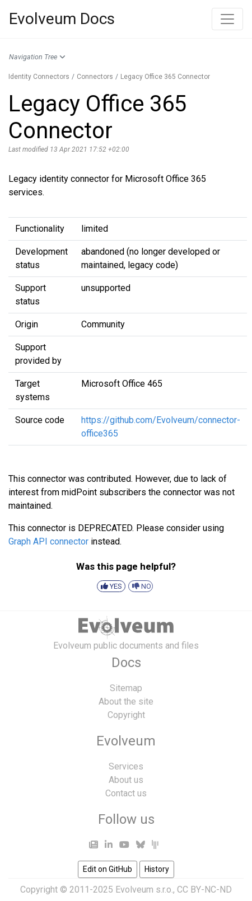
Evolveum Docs (62, 19)
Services (126, 766)
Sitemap (126, 688)
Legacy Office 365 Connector (165, 77)
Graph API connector (48, 541)
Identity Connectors (38, 77)
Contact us (126, 793)
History (156, 869)
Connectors (95, 77)
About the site (126, 701)
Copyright (126, 715)
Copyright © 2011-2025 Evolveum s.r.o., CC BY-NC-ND (126, 889)
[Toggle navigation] (227, 19)
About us (126, 780)
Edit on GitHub (107, 869)
